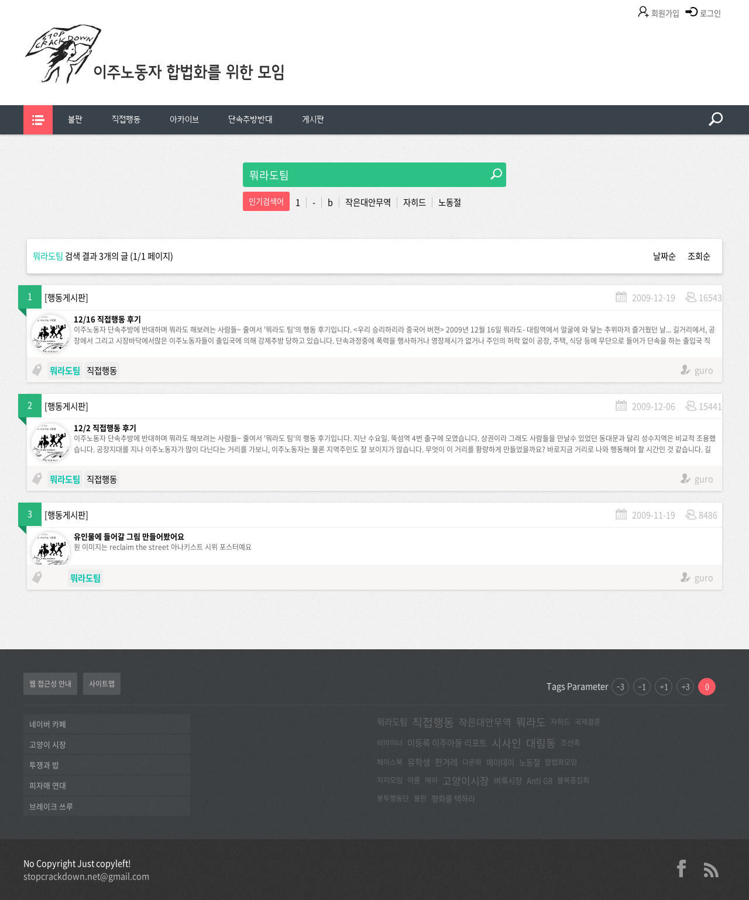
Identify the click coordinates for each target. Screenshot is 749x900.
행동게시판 (66, 297)
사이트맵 (102, 684)
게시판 (313, 119)
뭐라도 (531, 722)
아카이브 (184, 119)
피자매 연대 (47, 785)
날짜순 (664, 256)
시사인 (506, 743)
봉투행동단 (393, 798)
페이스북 (390, 762)
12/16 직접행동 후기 (107, 318)
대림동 (541, 743)
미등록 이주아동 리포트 (447, 742)
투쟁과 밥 (44, 764)
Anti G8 (539, 780)
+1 (663, 686)
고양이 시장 (47, 744)
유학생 (418, 762)
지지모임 (390, 780)
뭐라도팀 (392, 721)
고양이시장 (465, 780)
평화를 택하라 (453, 798)
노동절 (449, 202)
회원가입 (665, 13)
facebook (686, 868)
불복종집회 (573, 780)
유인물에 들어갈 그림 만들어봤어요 (129, 536)
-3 (620, 686)
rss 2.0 (711, 868)
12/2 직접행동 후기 (105, 427)
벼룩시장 (508, 780)
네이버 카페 (47, 723)
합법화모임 (561, 762)
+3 (685, 686)
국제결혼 (587, 721)
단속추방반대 (250, 119)
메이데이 (500, 762)
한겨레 (446, 762)
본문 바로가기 (0, 0)
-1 (642, 686)
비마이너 (390, 743)
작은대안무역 (368, 202)
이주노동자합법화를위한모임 (178, 73)
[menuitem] (75, 119)
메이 (431, 780)
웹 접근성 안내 (50, 684)
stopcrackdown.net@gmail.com (86, 876)
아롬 (413, 780)
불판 (75, 119)
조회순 (699, 256)
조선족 (570, 743)
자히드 (414, 202)
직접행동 (126, 119)
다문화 (472, 762)
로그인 (710, 13)
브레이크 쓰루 (51, 806)
